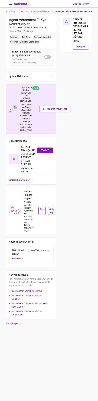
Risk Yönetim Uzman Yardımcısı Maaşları (26, 297)
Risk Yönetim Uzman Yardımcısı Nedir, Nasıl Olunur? (29, 305)
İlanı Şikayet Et (13, 323)
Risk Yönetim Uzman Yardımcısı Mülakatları (26, 313)
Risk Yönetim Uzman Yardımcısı (26, 291)
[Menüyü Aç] (11, 4)
